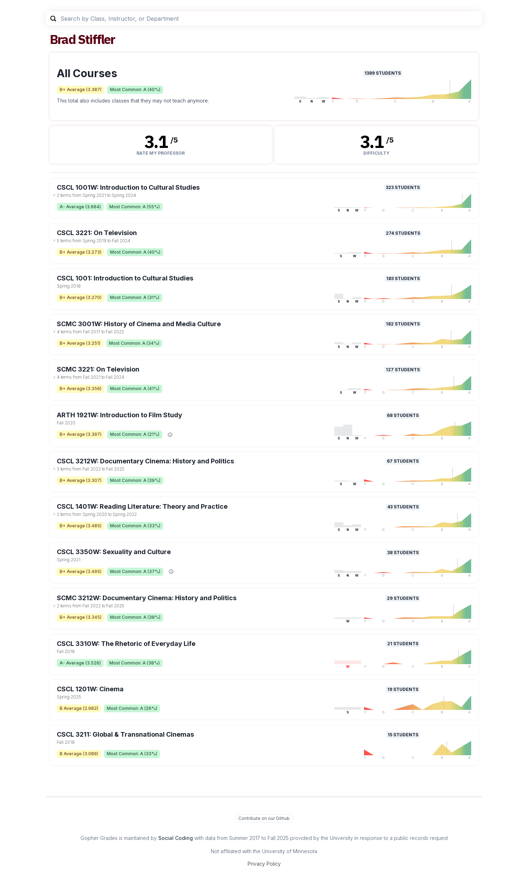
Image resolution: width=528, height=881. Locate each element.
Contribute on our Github (264, 818)
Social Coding (175, 838)
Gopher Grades (99, 838)
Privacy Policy (264, 864)
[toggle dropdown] (54, 195)
